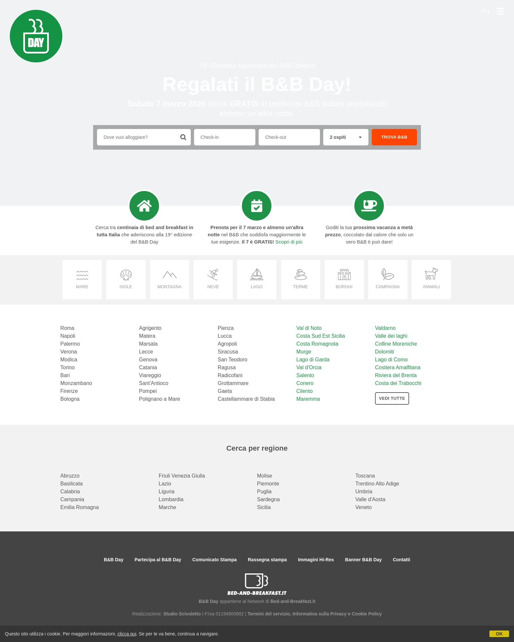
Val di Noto (309, 328)
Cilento (304, 391)
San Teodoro (232, 359)
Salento (305, 375)
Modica (68, 359)
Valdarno (385, 328)
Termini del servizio (268, 613)
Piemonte (268, 483)
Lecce (146, 351)
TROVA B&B (394, 137)
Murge (303, 351)
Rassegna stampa (267, 559)
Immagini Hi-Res (316, 559)
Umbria (363, 491)
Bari (64, 375)
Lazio (165, 483)
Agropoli (227, 344)
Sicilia (264, 507)
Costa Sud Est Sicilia (320, 336)
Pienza (226, 328)
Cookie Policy (367, 613)
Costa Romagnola (317, 344)
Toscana (365, 476)
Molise (264, 476)
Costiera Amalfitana (398, 367)
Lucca (225, 336)
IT (485, 11)
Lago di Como (391, 359)
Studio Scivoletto (182, 613)
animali (431, 286)
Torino (67, 367)
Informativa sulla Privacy (319, 613)
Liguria (166, 491)
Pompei (148, 391)
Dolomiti (384, 351)
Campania (72, 499)
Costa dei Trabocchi (398, 383)
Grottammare (233, 383)
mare (82, 286)
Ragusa (227, 367)
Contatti (401, 559)
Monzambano (76, 383)
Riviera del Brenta (396, 375)
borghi (344, 286)
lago (257, 286)
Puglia (264, 491)
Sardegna (268, 499)
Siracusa (228, 351)
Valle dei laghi (391, 336)
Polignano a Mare (159, 399)
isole (126, 286)
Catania (148, 367)
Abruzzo (70, 476)
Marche (167, 507)
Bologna (70, 399)
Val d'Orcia (309, 367)
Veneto (363, 507)
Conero (304, 383)
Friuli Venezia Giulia (182, 476)
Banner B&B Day (363, 559)
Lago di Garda (312, 359)
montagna (169, 286)
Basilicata (71, 483)
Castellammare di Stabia (246, 399)
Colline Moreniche (396, 344)
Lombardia (171, 499)
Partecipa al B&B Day (157, 559)
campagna (388, 286)
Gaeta (225, 391)
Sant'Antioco (153, 383)
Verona (68, 351)
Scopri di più (289, 242)
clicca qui (126, 633)
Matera (147, 336)
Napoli (67, 336)
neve (213, 286)
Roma (67, 328)
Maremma (308, 399)
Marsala (148, 344)
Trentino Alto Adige (377, 483)
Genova (148, 359)
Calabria (70, 491)
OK (499, 633)
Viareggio (150, 375)
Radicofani (230, 375)
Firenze (69, 391)
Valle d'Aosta (370, 499)
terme (300, 286)
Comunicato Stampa (214, 559)
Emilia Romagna (79, 507)
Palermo (70, 344)
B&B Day (114, 559)
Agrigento (150, 328)
